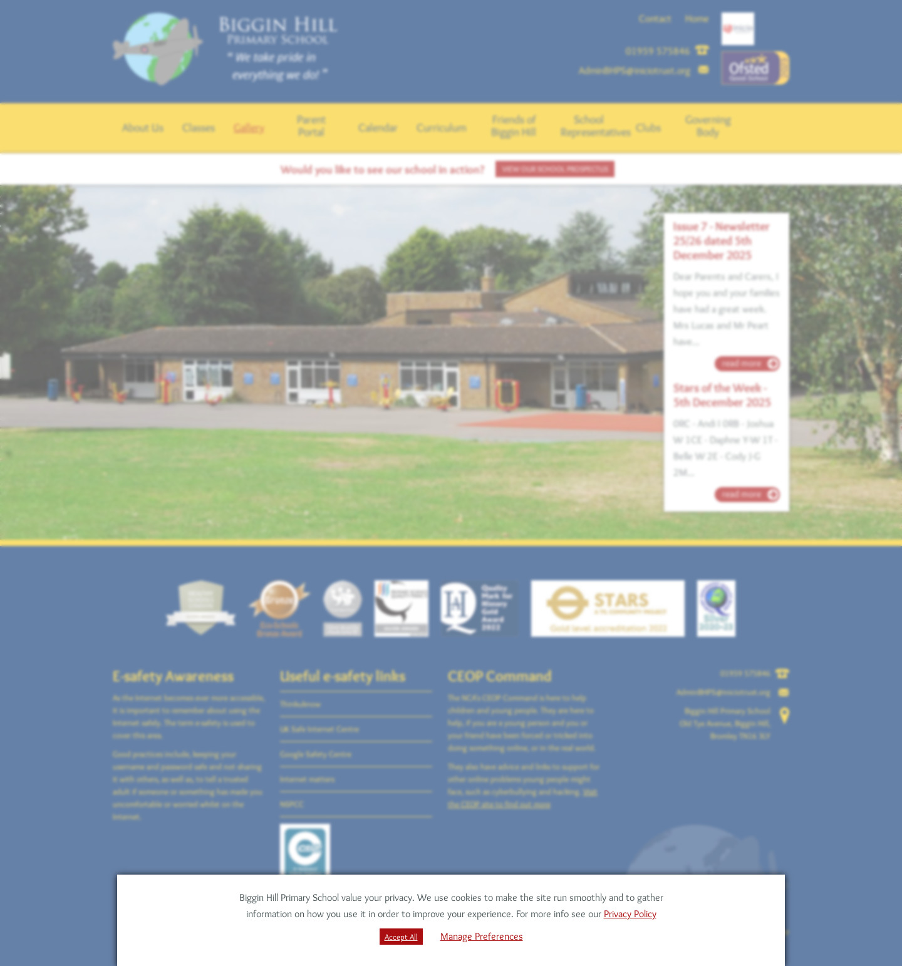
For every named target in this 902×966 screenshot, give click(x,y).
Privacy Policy (630, 914)
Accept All (401, 937)
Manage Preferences (481, 936)
